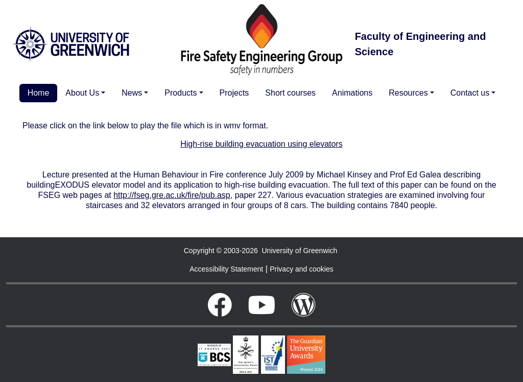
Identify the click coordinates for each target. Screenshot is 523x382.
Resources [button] (408, 92)
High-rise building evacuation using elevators (261, 144)
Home (39, 92)
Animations (352, 92)
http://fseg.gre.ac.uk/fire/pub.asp (171, 195)
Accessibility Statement (226, 269)
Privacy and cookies (302, 269)
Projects (234, 92)
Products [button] (180, 92)
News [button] (132, 92)
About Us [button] (82, 92)
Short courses (290, 92)
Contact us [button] (469, 92)
